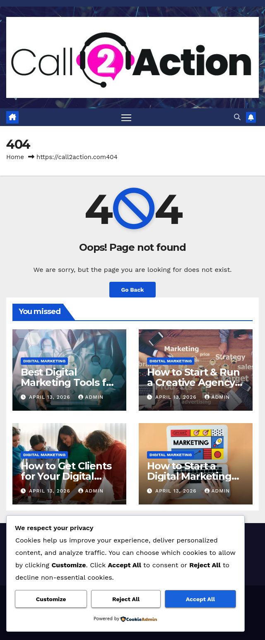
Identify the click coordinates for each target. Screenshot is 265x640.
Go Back (132, 289)
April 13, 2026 (50, 397)
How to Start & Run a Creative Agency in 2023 (193, 382)
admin (91, 397)
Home (15, 157)
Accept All (200, 599)
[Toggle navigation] (126, 117)
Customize (51, 599)
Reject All (126, 599)
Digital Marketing (44, 361)
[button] (237, 117)
